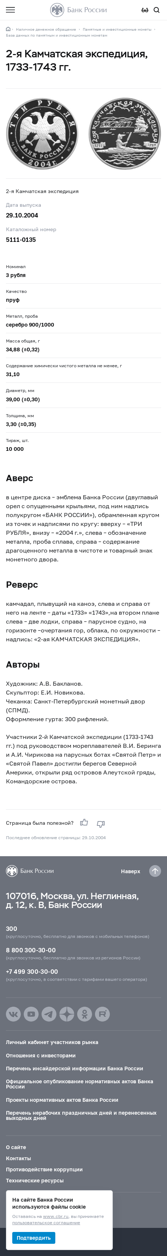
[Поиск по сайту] (156, 10)
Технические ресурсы (34, 1180)
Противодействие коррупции (44, 1169)
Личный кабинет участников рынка (52, 1042)
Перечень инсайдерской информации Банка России (74, 1068)
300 (11, 928)
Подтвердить (34, 1238)
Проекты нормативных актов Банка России (62, 1100)
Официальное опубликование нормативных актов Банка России (79, 1084)
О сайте (16, 1147)
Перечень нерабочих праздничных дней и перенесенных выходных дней (81, 1115)
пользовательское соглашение (46, 1223)
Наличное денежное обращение (46, 29)
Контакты (18, 1158)
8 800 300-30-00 (31, 949)
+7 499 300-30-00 (32, 971)
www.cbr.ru (55, 1216)
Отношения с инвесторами (41, 1055)
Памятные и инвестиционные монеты (117, 29)
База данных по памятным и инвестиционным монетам (56, 35)
